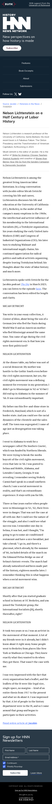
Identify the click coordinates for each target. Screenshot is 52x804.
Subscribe (12, 48)
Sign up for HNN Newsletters (26, 790)
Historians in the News (30, 104)
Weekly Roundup (14, 766)
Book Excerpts (26, 70)
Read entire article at (20, 723)
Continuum (12, 763)
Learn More (36, 773)
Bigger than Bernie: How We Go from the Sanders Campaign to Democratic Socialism (26, 161)
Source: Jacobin (10, 104)
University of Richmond (39, 5)
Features (26, 63)
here (38, 288)
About (26, 78)
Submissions (26, 86)
